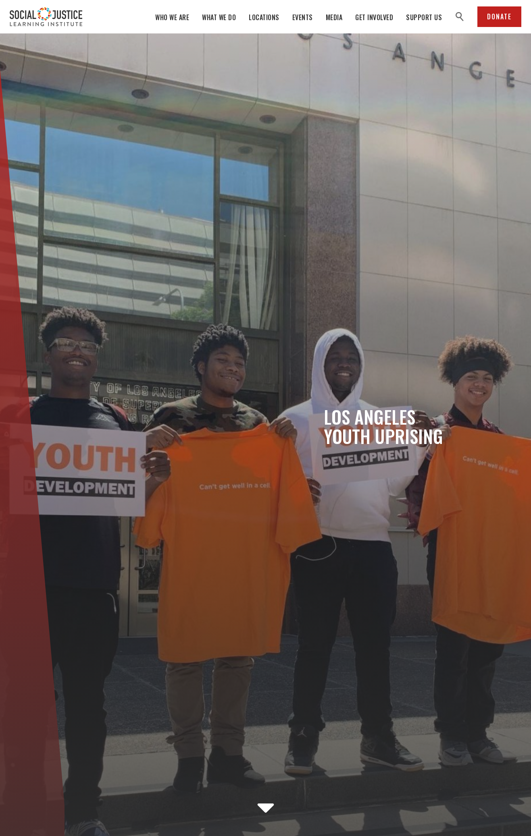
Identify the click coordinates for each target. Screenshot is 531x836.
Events (302, 17)
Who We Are (172, 17)
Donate (499, 16)
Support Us (424, 17)
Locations (264, 17)
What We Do (219, 17)
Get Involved (374, 17)
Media (334, 17)
